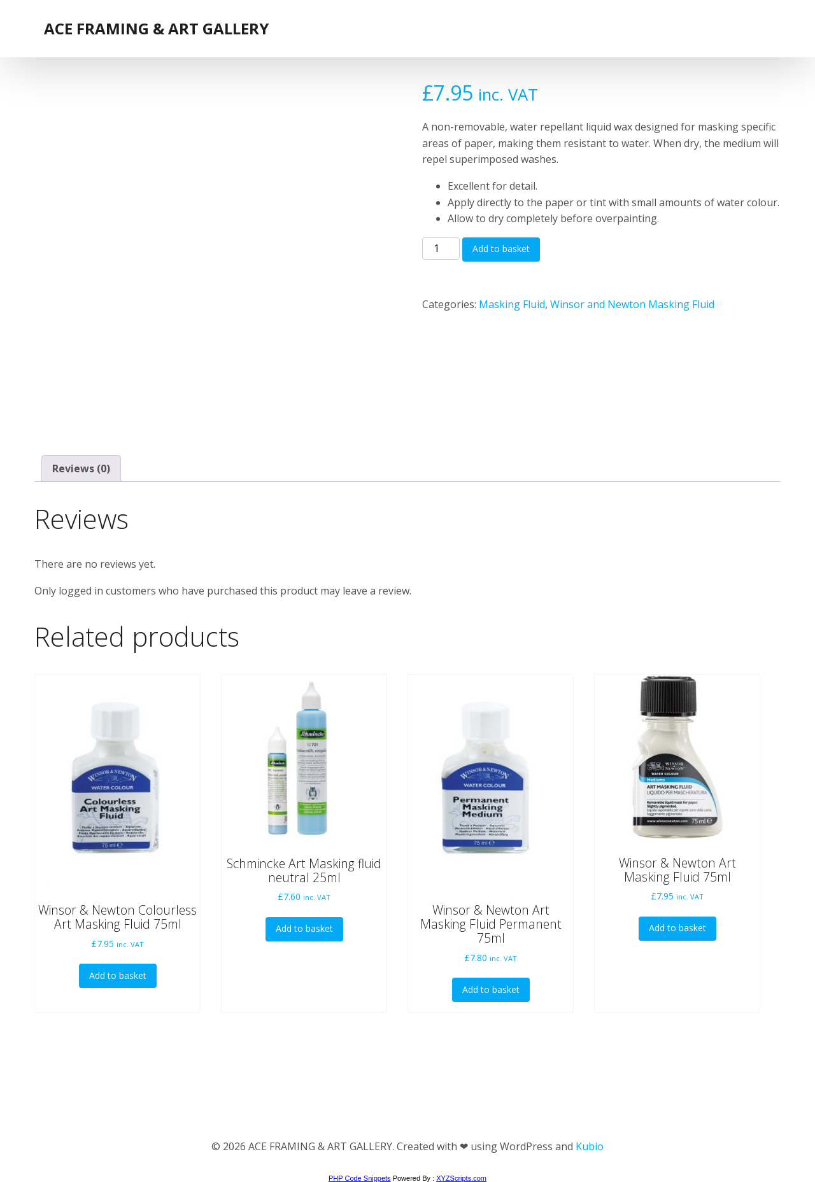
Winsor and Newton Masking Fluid (632, 304)
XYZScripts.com (461, 1178)
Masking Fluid (512, 304)
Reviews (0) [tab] (81, 468)
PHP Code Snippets (360, 1178)
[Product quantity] (440, 248)
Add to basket (501, 249)
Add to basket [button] (117, 975)
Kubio (590, 1146)
